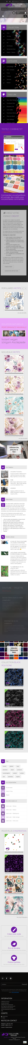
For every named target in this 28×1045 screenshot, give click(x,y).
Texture (6, 76)
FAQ (2, 1010)
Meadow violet (8, 122)
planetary (10, 776)
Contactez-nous (5, 1003)
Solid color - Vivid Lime (9, 821)
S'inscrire (24, 984)
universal (19, 769)
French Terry (7, 791)
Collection (13, 27)
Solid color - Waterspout (10, 813)
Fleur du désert (8, 116)
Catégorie (12, 61)
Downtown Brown (9, 113)
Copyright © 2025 (7, 1037)
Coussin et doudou (16, 471)
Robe (11, 480)
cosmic (4, 766)
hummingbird (6, 773)
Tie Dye (6, 36)
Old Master (7, 46)
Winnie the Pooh (8, 49)
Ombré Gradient (8, 39)
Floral (6, 73)
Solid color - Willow (8, 810)
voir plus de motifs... (22, 313)
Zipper (5, 795)
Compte (15, 1)
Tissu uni (11, 94)
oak (4, 776)
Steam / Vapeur (8, 52)
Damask (6, 79)
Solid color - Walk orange (10, 817)
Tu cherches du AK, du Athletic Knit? (16, 567)
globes (11, 766)
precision (5, 769)
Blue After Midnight (9, 100)
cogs (18, 766)
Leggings (13, 488)
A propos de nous (5, 1001)
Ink (5, 42)
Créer (3, 1018)
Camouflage (7, 66)
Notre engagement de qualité (8, 1009)
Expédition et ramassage (7, 1004)
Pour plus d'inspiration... (22, 917)
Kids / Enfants (8, 70)
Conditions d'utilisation (7, 1007)
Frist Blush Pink (8, 103)
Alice (5, 33)
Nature (6, 82)
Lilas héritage (8, 119)
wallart (15, 773)
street (12, 769)
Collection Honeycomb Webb (14, 650)
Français (23, 1)
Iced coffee (7, 109)
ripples (18, 776)
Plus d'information (15, 992)
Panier (20, 12)
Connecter (4, 1016)
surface (22, 773)
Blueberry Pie (8, 106)
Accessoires (6, 787)
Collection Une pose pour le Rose (14, 450)
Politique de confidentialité (8, 1006)
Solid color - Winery (8, 806)
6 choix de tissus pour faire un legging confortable (18, 542)
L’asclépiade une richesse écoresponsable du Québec (18, 553)
